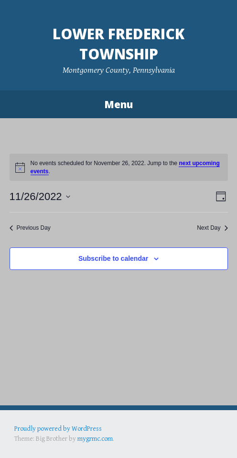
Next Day (212, 227)
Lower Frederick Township (118, 44)
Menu (118, 104)
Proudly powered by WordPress (58, 429)
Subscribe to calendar (113, 258)
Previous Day (30, 227)
